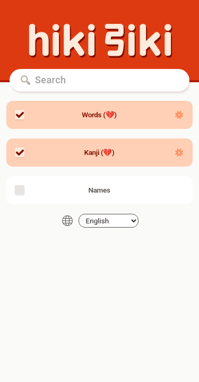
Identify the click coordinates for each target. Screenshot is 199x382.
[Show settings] (179, 115)
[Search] (99, 80)
